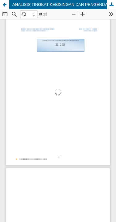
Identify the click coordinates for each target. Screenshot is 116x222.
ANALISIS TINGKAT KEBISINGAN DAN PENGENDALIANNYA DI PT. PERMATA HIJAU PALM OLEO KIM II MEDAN (64, 4)
